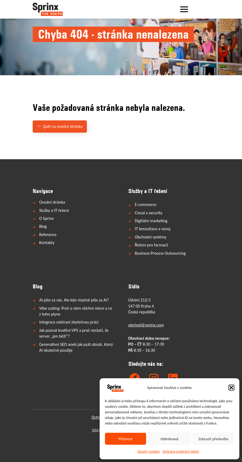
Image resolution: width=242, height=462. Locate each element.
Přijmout (125, 438)
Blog (43, 226)
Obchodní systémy (151, 237)
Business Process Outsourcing (160, 253)
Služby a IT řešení (54, 210)
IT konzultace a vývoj (153, 228)
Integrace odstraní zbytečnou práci (69, 322)
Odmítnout (170, 438)
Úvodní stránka (52, 202)
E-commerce (145, 204)
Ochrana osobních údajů (181, 451)
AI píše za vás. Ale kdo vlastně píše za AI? (74, 300)
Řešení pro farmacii (151, 244)
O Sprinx (46, 218)
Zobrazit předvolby (213, 438)
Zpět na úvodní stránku (60, 126)
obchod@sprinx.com (146, 324)
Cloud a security (149, 212)
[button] (231, 387)
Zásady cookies (148, 451)
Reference (48, 234)
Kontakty (46, 242)
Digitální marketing (151, 220)
